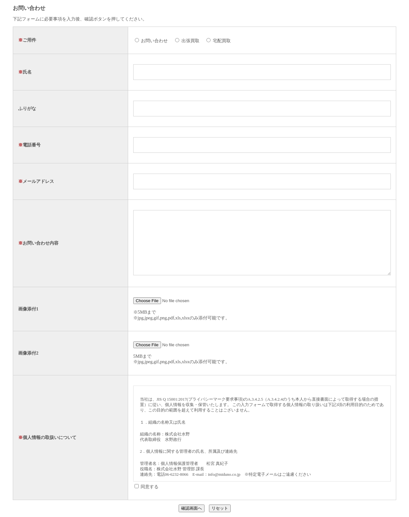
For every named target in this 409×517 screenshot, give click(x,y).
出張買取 (187, 40)
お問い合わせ (151, 40)
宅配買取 (218, 40)
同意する (147, 486)
